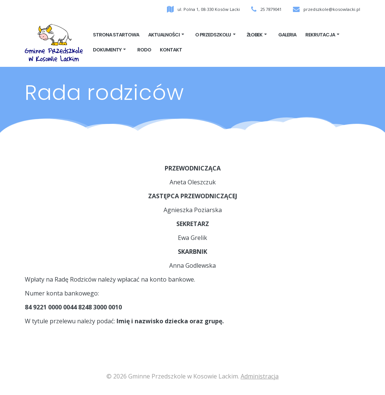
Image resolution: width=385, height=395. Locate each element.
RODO (144, 50)
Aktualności (164, 35)
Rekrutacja (320, 35)
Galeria (287, 35)
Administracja (260, 376)
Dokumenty (107, 50)
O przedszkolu (213, 35)
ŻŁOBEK (254, 35)
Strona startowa (116, 35)
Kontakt (171, 50)
